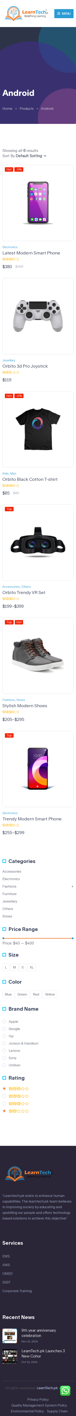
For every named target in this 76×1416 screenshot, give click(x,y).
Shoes (20, 700)
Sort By (8, 156)
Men (13, 473)
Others (26, 586)
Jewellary (8, 360)
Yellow (50, 994)
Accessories (11, 586)
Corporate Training (17, 1291)
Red (36, 994)
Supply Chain (57, 1411)
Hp (11, 1036)
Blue (8, 994)
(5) (19, 1089)
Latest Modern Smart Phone (31, 252)
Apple (13, 1021)
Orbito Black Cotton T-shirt (30, 479)
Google (14, 1029)
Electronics (10, 247)
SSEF (6, 1282)
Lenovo (14, 1050)
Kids (5, 473)
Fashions (8, 700)
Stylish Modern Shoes (24, 705)
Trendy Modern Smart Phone (32, 818)
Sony (12, 1058)
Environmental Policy (27, 1411)
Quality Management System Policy (39, 1405)
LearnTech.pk (47, 1388)
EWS (6, 1256)
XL (32, 967)
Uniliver (14, 1065)
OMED (7, 1273)
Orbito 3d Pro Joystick (25, 366)
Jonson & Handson (23, 1043)
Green (22, 994)
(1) (19, 1112)
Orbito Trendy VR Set (23, 592)
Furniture (9, 894)
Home (7, 108)
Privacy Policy (38, 1399)
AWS (6, 1265)
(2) (19, 1097)
